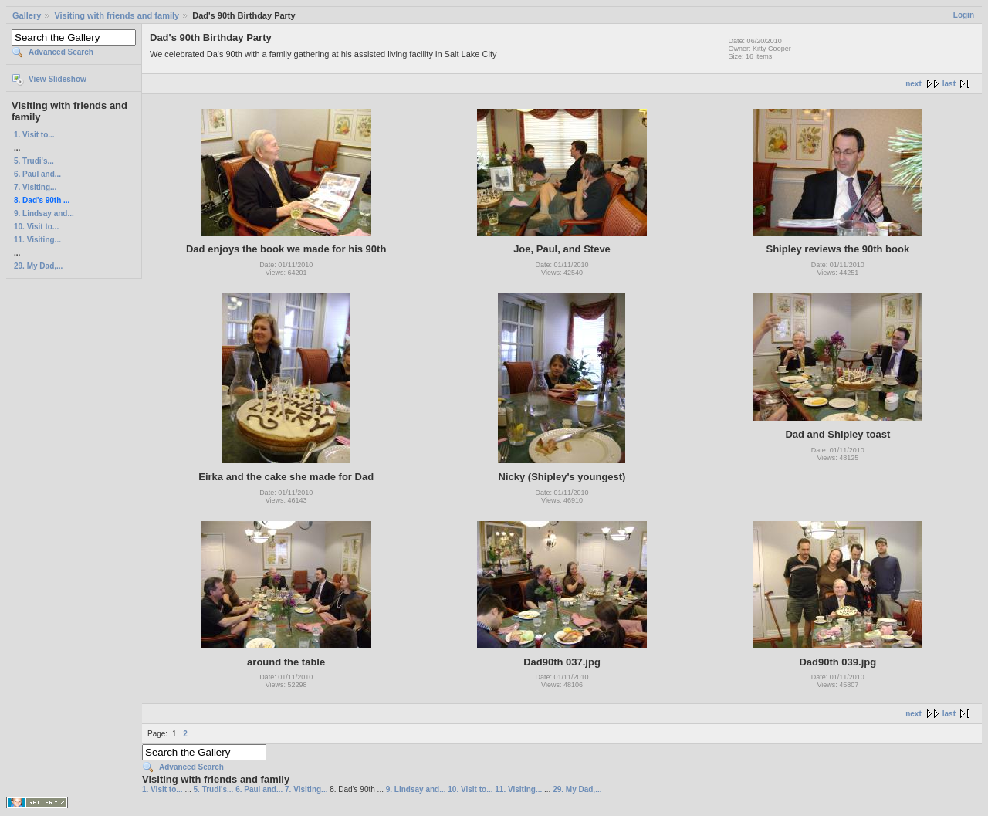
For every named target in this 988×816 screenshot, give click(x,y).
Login (963, 15)
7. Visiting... (35, 187)
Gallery (26, 15)
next (913, 84)
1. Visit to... (34, 134)
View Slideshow (57, 79)
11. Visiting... (37, 239)
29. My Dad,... (38, 266)
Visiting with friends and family (116, 15)
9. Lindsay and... (44, 213)
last (949, 84)
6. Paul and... (37, 174)
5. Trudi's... (34, 161)
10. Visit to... (36, 226)
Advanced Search (61, 52)
